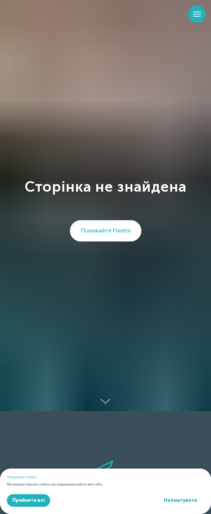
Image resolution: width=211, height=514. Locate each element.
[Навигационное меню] (197, 14)
